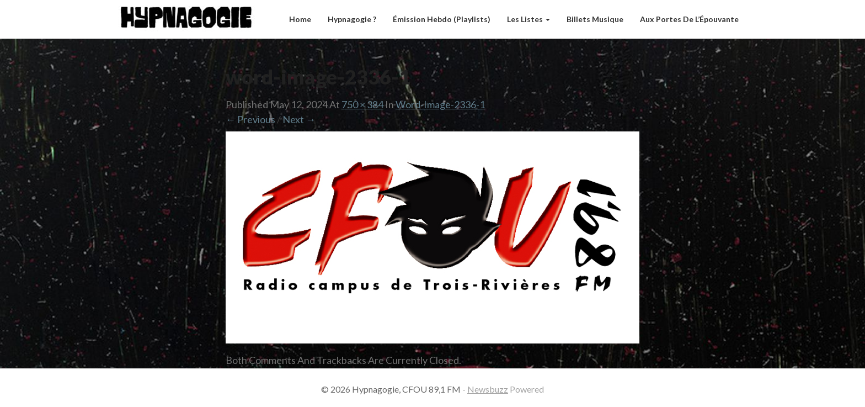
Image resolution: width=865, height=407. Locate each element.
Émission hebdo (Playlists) (441, 19)
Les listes (528, 19)
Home (300, 19)
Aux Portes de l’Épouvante (689, 19)
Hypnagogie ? (352, 19)
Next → (299, 119)
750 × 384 (362, 104)
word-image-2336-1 (440, 104)
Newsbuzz (487, 389)
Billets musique (595, 19)
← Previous (250, 119)
